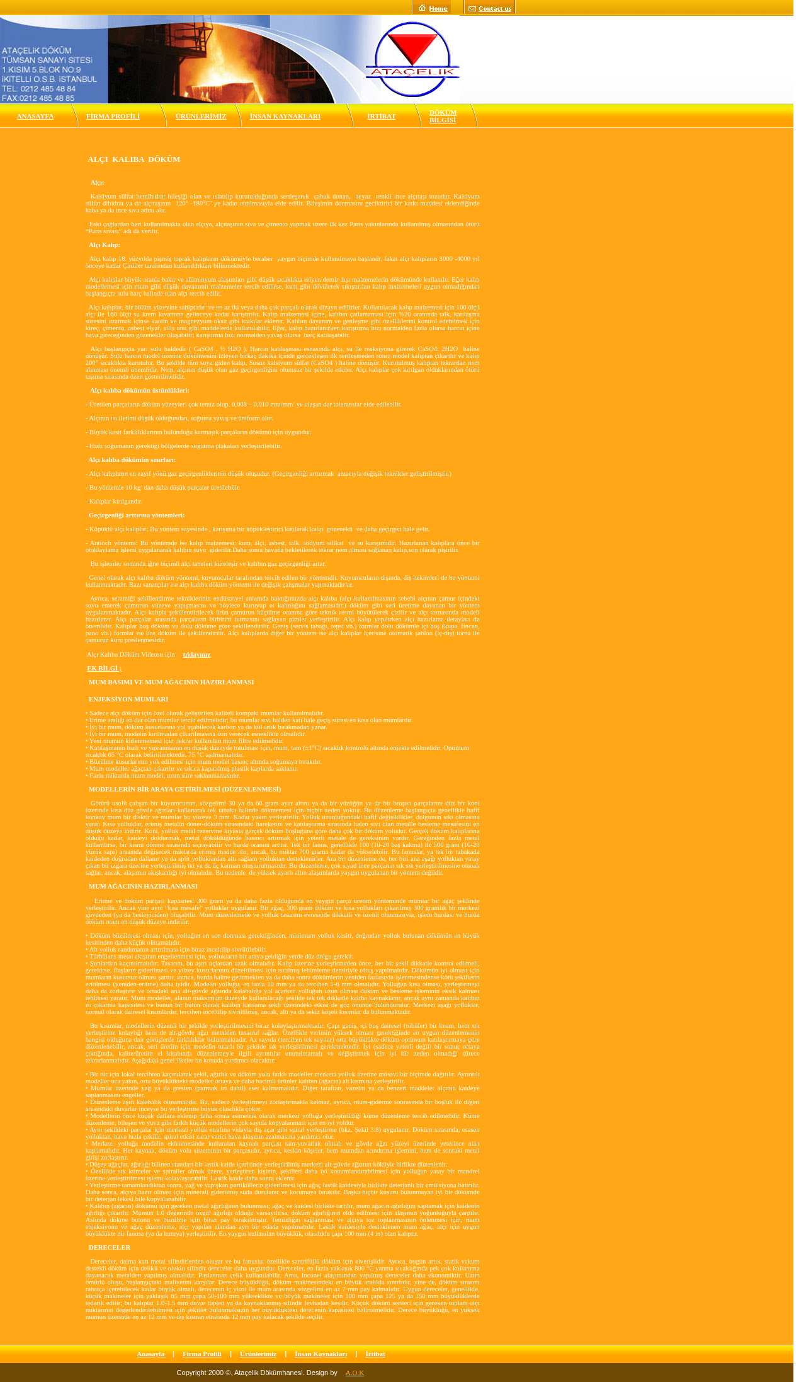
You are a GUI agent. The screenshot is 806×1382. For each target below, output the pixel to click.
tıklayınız (196, 654)
